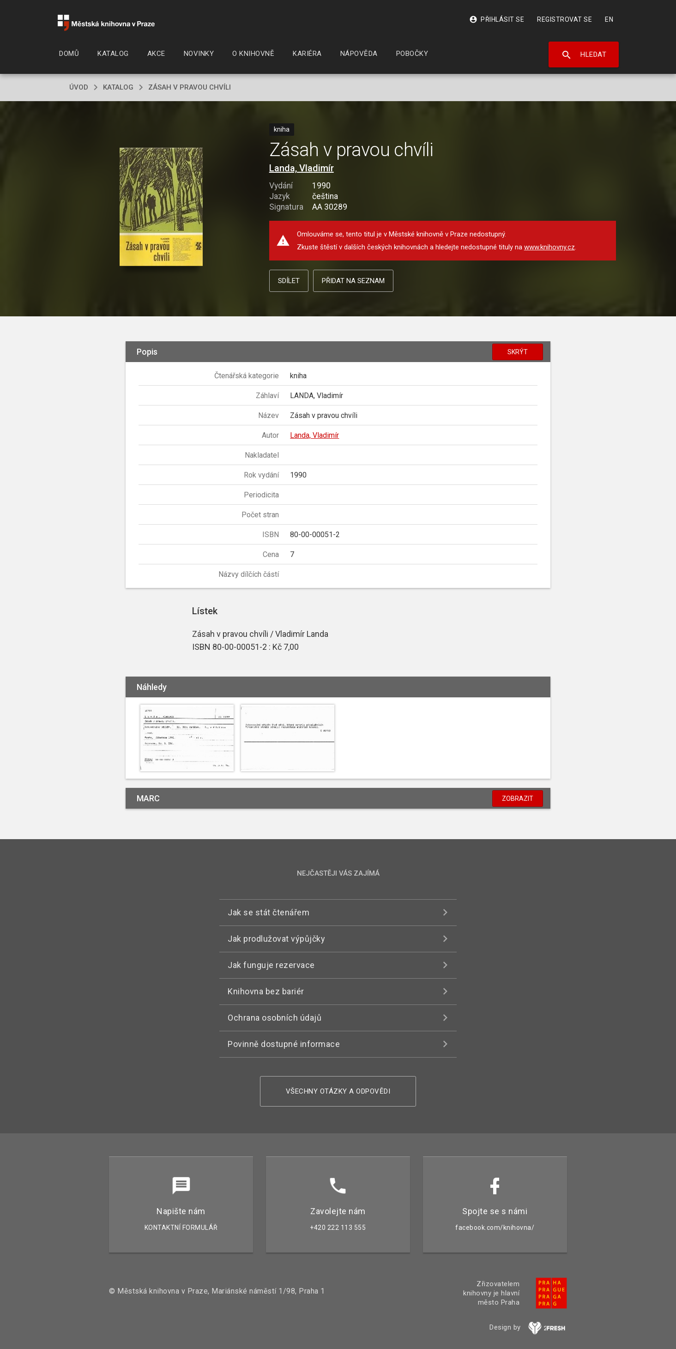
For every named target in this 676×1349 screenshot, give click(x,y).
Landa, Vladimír (301, 168)
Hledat (584, 54)
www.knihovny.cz (549, 247)
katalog (118, 87)
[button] (161, 207)
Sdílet (289, 281)
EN (609, 19)
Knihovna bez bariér (266, 991)
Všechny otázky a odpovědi (338, 1091)
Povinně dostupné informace (284, 1044)
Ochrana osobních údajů (274, 1017)
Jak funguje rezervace (271, 965)
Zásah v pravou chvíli (189, 87)
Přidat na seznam (353, 281)
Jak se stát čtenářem (268, 912)
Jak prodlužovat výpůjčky (276, 939)
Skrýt (517, 352)
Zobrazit (517, 798)
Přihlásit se (496, 19)
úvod (78, 87)
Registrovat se (564, 19)
